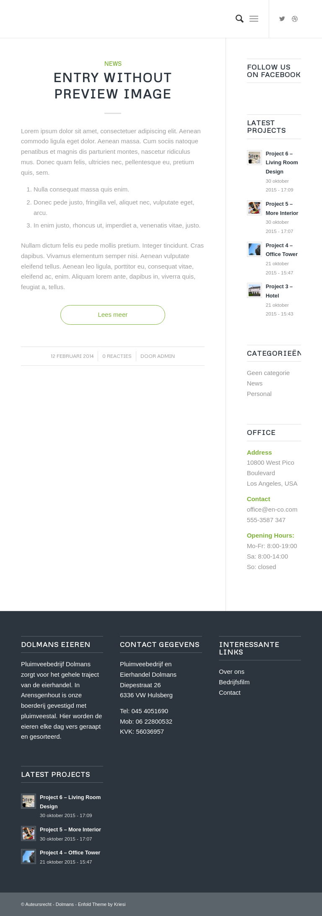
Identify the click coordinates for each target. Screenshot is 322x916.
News (113, 63)
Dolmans (65, 904)
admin (166, 356)
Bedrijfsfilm (234, 682)
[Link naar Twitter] (282, 19)
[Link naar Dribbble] (294, 19)
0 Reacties (117, 356)
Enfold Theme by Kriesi (102, 904)
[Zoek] (235, 19)
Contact (230, 692)
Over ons (231, 671)
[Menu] (253, 19)
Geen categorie (268, 372)
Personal (259, 393)
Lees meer (112, 314)
